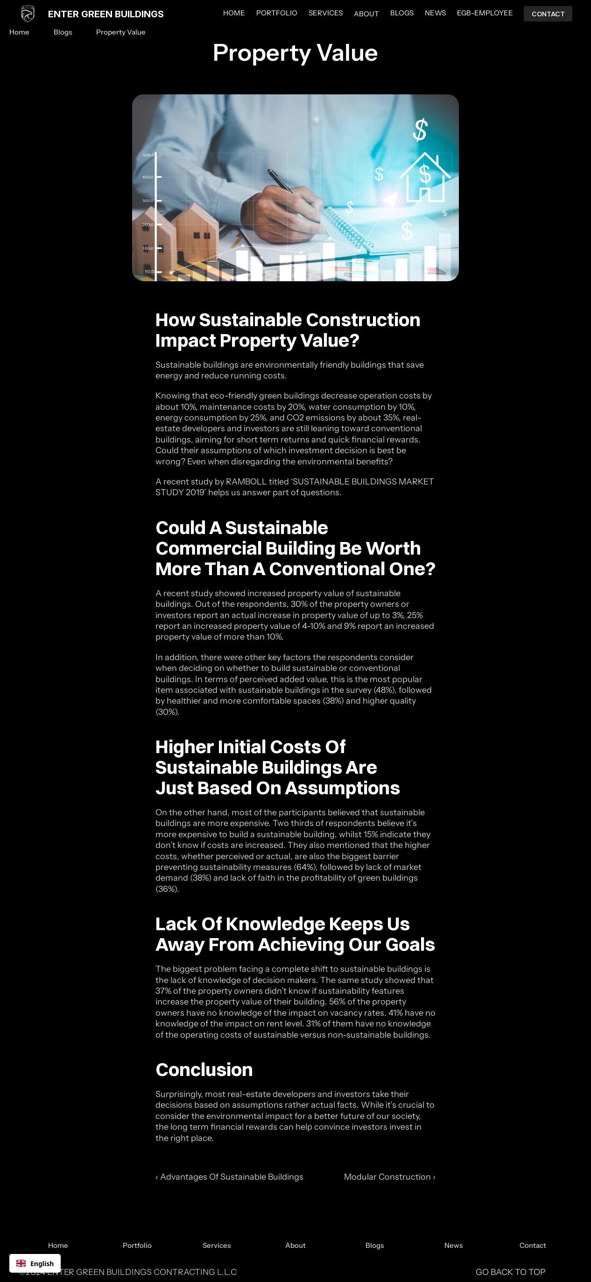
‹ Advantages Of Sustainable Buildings (229, 1177)
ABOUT (366, 13)
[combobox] (35, 1263)
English (35, 1263)
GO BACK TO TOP (511, 1272)
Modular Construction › (390, 1177)
